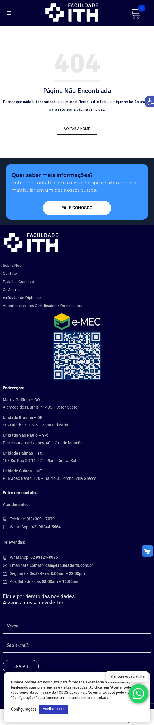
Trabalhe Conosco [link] (18, 281)
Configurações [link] (24, 709)
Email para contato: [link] (51, 565)
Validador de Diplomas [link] (22, 297)
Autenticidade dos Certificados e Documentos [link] (42, 305)
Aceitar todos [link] (53, 709)
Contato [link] (10, 273)
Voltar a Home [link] (77, 129)
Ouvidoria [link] (11, 289)
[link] (73, 12)
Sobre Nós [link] (12, 265)
